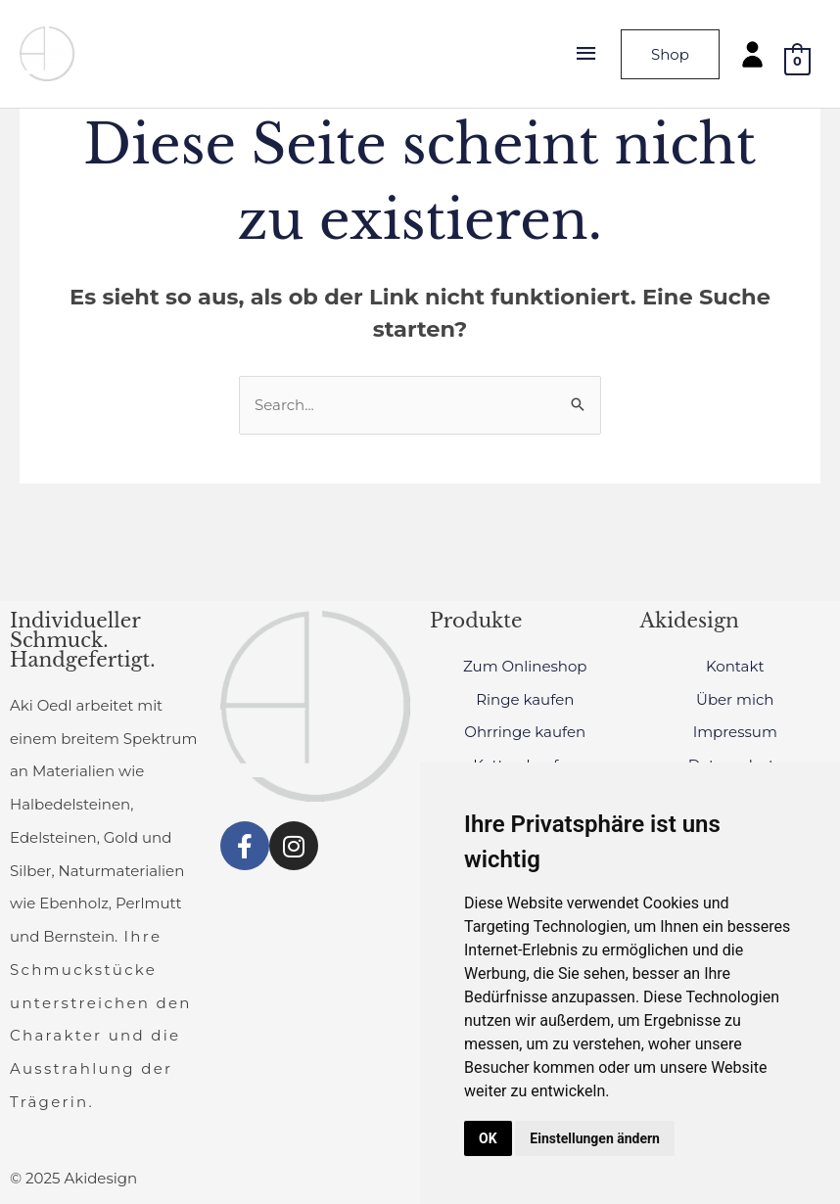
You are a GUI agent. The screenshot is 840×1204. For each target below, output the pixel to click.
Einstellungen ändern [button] (595, 1138)
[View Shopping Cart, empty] (797, 60)
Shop (670, 54)
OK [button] (488, 1138)
